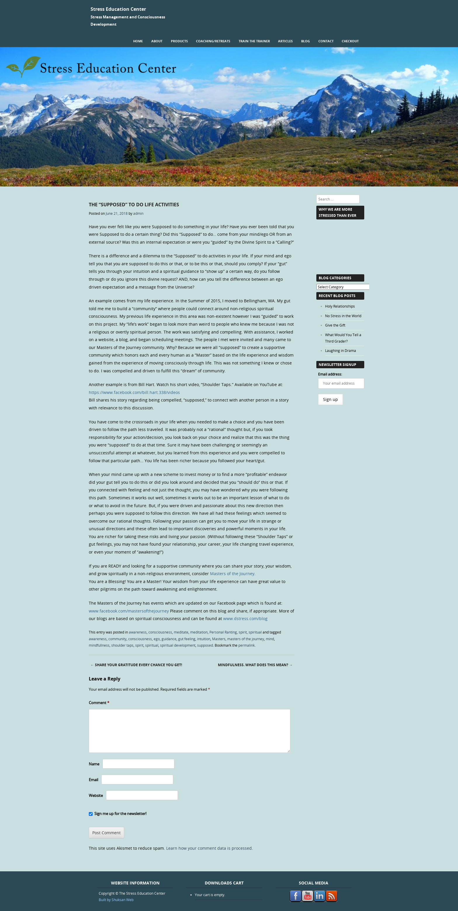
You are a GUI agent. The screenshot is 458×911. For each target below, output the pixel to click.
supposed (205, 645)
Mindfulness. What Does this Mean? (255, 664)
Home (138, 41)
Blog (305, 41)
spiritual (255, 632)
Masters (218, 638)
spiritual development (177, 645)
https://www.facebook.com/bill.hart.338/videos (134, 392)
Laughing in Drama (340, 350)
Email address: (330, 374)
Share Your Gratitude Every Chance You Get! (136, 664)
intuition (203, 638)
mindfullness (99, 645)
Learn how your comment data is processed (209, 848)
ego (157, 638)
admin (138, 213)
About (156, 41)
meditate (181, 632)
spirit (243, 632)
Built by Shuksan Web (116, 899)
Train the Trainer (254, 41)
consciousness (160, 632)
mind (270, 638)
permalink (246, 645)
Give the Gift (335, 325)
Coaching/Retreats (213, 41)
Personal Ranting (223, 632)
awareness (138, 632)
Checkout (350, 41)
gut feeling (186, 638)
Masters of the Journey (232, 573)
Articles (285, 41)
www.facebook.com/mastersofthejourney (129, 611)
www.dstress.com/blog (245, 618)
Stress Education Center (118, 9)
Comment (99, 702)
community (117, 638)
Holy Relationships (340, 306)
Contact (326, 41)
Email (93, 779)
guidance (169, 638)
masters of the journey (245, 638)
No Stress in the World (343, 315)
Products (179, 41)
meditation (199, 632)
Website (96, 795)
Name (94, 764)
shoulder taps (122, 645)
